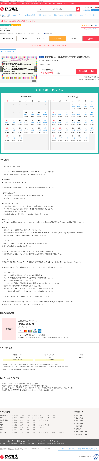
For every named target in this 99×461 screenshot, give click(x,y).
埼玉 (29, 418)
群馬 (54, 418)
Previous (1, 69)
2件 (96, 25)
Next (35, 69)
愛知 (15, 422)
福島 (54, 415)
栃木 (48, 418)
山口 (40, 427)
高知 (34, 430)
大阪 (15, 425)
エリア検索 (4, 3)
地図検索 (59, 3)
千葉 (35, 418)
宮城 (35, 415)
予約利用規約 (32, 443)
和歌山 (47, 425)
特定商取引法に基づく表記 (55, 443)
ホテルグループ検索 (69, 3)
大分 (21, 432)
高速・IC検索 (34, 3)
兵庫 (21, 425)
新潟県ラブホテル (47, 15)
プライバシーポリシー (55, 441)
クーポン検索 (43, 3)
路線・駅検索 (12, 3)
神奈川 (22, 418)
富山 (21, 420)
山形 (48, 415)
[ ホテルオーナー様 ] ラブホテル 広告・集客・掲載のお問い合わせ (78, 449)
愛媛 (28, 430)
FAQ (13, 441)
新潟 (15, 420)
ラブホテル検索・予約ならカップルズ (12, 15)
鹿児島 (53, 432)
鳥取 (28, 427)
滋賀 (34, 425)
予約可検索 (52, 3)
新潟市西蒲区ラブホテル (71, 15)
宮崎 (46, 432)
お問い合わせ (21, 441)
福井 (34, 420)
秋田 (41, 415)
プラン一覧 (91, 15)
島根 (34, 427)
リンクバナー (42, 441)
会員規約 (22, 443)
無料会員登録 (86, 10)
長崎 (28, 432)
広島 (21, 427)
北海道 (16, 415)
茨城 (41, 418)
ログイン (95, 10)
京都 (28, 425)
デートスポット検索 (23, 3)
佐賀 (40, 432)
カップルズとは (5, 441)
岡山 (15, 427)
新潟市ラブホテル (59, 15)
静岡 (21, 422)
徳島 (15, 430)
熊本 (34, 432)
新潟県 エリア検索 (36, 15)
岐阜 (28, 422)
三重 (34, 422)
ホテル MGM (83, 15)
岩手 (29, 415)
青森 (23, 415)
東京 (15, 418)
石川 (28, 420)
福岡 (15, 432)
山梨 (40, 420)
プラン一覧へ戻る (8, 51)
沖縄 (60, 432)
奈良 (40, 425)
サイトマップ (32, 441)
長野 (46, 420)
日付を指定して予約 (86, 71)
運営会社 (2, 443)
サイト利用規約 (12, 443)
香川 (21, 430)
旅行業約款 (41, 443)
